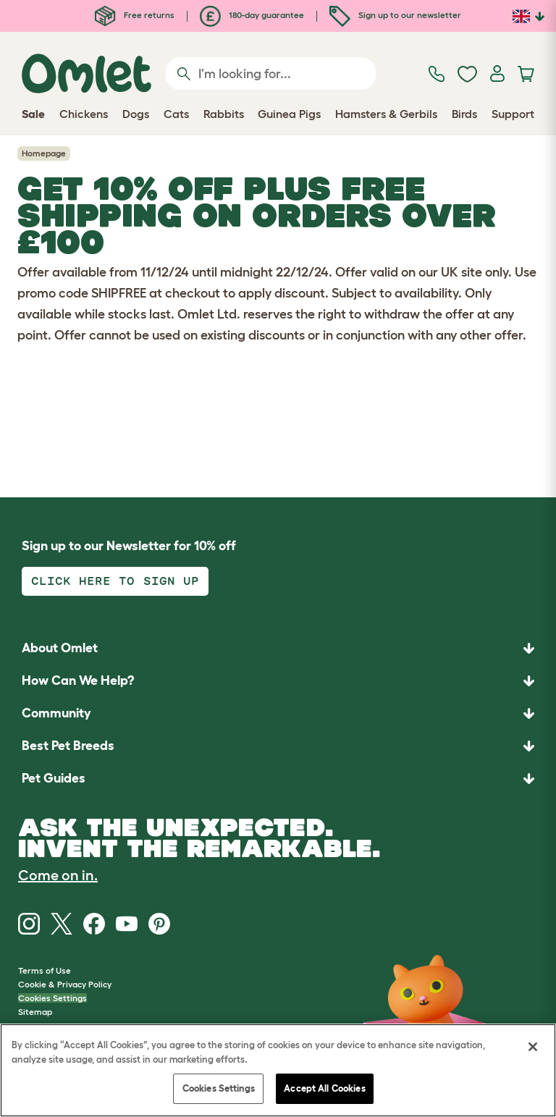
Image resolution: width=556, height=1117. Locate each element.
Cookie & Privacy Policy (64, 984)
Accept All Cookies (324, 1088)
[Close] (533, 1047)
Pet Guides (53, 778)
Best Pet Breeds (68, 745)
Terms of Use (44, 970)
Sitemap (35, 1011)
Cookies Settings (52, 998)
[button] (278, 778)
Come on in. (58, 875)
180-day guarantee (252, 15)
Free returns (134, 15)
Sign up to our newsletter (395, 15)
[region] (278, 1070)
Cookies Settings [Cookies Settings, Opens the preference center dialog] (218, 1088)
